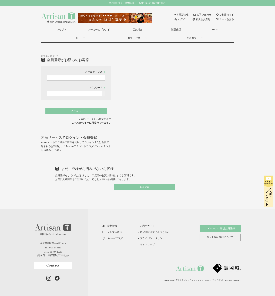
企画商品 (191, 38)
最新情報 (181, 14)
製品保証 (176, 29)
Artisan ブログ (112, 238)
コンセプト (60, 29)
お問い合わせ (202, 14)
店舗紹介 (137, 29)
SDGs (214, 29)
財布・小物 (134, 38)
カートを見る (225, 19)
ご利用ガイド (225, 14)
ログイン (181, 19)
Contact (52, 265)
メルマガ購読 (112, 232)
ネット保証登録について (220, 237)
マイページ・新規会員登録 (220, 228)
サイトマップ (147, 244)
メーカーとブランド (99, 29)
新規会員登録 (201, 19)
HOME (44, 56)
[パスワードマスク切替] (103, 93)
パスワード (97, 87)
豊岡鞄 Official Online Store (58, 17)
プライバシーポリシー (152, 238)
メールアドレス (95, 72)
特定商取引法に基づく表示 (154, 232)
